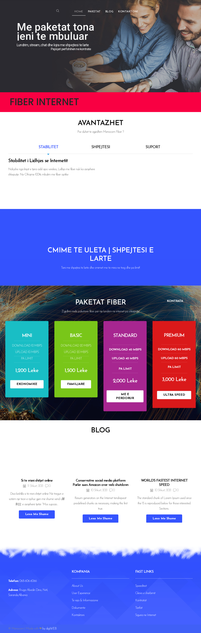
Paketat (94, 11)
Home (78, 11)
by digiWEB (49, 628)
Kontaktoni (128, 11)
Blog (109, 11)
